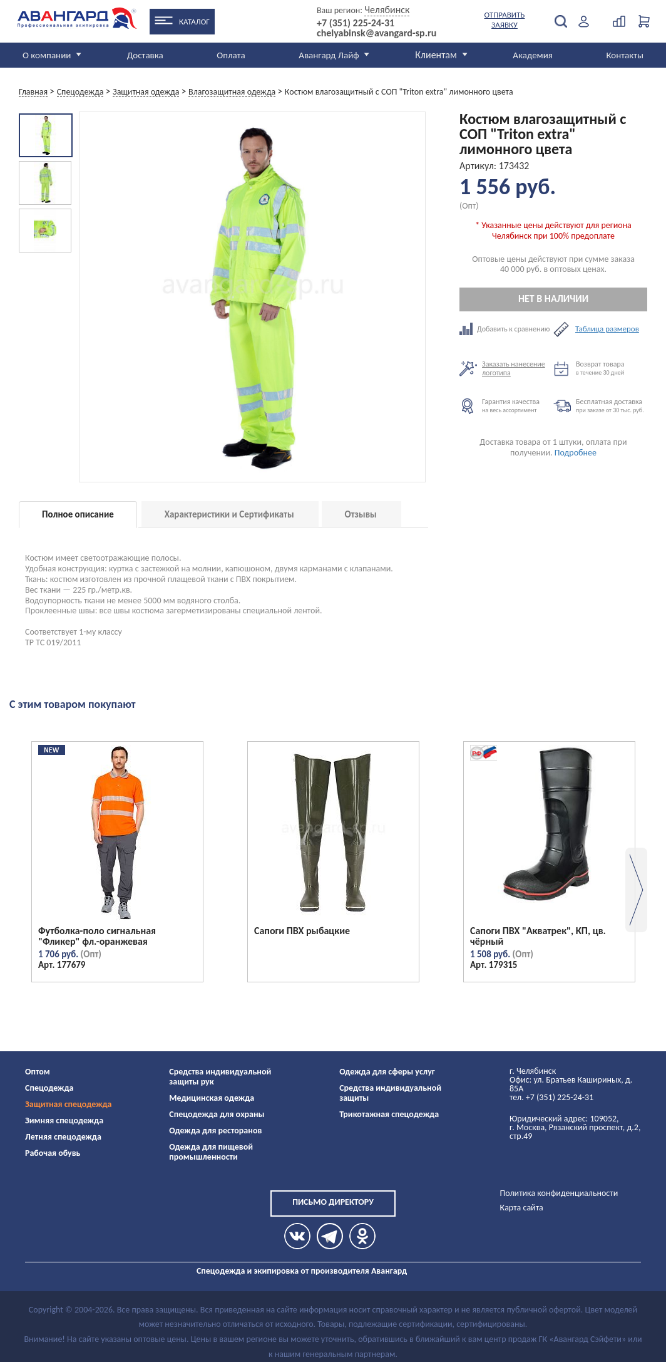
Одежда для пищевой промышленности (211, 1151)
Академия (533, 55)
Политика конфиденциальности (559, 1193)
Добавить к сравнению (506, 329)
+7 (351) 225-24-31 (355, 23)
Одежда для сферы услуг (387, 1071)
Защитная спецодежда (68, 1104)
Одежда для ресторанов (215, 1130)
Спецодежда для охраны (216, 1114)
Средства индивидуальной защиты (390, 1093)
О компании (47, 55)
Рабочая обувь (53, 1153)
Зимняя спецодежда (64, 1120)
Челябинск (386, 10)
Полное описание (78, 514)
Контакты (624, 55)
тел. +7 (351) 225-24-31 (551, 1097)
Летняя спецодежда (63, 1136)
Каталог (194, 21)
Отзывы (361, 514)
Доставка (145, 55)
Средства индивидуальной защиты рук (220, 1076)
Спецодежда (49, 1088)
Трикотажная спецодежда (389, 1114)
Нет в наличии (553, 298)
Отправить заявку (504, 19)
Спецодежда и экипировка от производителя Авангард (302, 1271)
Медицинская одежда (211, 1098)
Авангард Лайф (329, 55)
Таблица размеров (607, 329)
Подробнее (576, 452)
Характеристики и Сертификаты (229, 514)
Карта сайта (521, 1207)
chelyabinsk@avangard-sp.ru (376, 33)
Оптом (37, 1071)
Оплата (231, 55)
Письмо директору (333, 1202)
